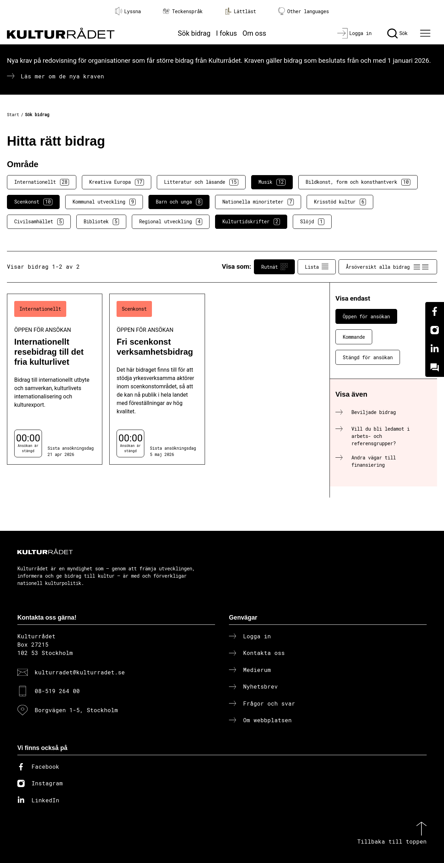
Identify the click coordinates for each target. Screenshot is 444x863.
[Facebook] (434, 311)
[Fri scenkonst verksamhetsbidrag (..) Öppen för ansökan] (157, 379)
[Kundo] (434, 367)
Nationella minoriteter (258, 201)
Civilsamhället (38, 221)
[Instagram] (434, 330)
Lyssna (128, 11)
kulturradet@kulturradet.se (80, 672)
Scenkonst (33, 201)
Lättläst (240, 11)
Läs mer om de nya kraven (62, 76)
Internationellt (41, 182)
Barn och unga (179, 201)
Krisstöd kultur (340, 201)
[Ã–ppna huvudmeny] (426, 33)
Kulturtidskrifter (251, 221)
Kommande (354, 337)
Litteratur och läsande (201, 182)
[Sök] (397, 33)
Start (13, 114)
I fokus (226, 33)
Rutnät (274, 266)
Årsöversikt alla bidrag (388, 266)
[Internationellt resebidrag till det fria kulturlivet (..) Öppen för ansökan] (54, 379)
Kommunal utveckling (104, 201)
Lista (316, 266)
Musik (271, 182)
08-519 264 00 (57, 690)
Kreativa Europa (116, 182)
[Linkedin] (434, 348)
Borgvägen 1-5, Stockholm (76, 710)
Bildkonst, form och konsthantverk (358, 182)
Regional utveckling (170, 221)
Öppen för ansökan (366, 316)
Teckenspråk (183, 11)
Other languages (303, 11)
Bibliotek (101, 221)
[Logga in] (354, 33)
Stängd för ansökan (368, 357)
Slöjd (312, 221)
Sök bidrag (194, 33)
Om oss (254, 33)
